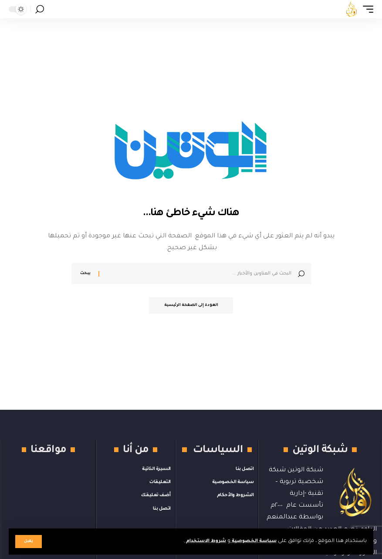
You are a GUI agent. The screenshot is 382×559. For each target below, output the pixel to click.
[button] (28, 541)
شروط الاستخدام (199, 541)
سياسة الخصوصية (251, 541)
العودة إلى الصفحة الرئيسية (191, 306)
